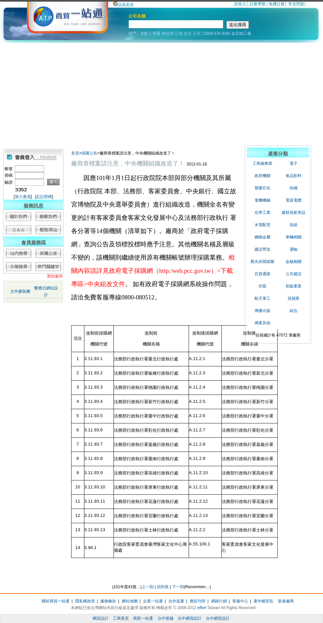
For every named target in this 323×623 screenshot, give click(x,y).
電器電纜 (293, 200)
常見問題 (296, 4)
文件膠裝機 (20, 291)
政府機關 (262, 175)
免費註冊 (277, 4)
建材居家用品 (293, 212)
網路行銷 (219, 601)
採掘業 (294, 298)
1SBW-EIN (211, 33)
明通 (157, 33)
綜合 (294, 310)
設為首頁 (123, 4)
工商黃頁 (121, 618)
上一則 (148, 587)
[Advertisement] (161, 92)
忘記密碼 (44, 196)
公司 (197, 33)
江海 (179, 33)
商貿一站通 (143, 618)
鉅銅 (226, 33)
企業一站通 (153, 601)
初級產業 (293, 286)
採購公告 (89, 153)
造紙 (294, 224)
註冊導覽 (257, 4)
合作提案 (176, 601)
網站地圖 (130, 601)
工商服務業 (262, 163)
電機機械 (262, 200)
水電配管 (262, 224)
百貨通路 (262, 274)
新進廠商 (286, 601)
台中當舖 (165, 618)
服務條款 (108, 601)
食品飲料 (293, 175)
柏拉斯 (168, 33)
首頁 (75, 153)
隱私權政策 (85, 601)
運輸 (294, 249)
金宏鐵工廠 (241, 33)
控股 (262, 286)
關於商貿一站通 (55, 601)
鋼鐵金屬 (262, 237)
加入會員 (23, 196)
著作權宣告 (263, 601)
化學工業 (262, 212)
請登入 (240, 4)
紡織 (294, 188)
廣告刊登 (198, 601)
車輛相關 (293, 237)
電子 (294, 163)
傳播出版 (262, 310)
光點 (144, 33)
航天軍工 (262, 298)
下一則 (178, 587)
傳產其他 (262, 323)
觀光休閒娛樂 (262, 261)
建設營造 (262, 249)
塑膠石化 (262, 188)
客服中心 (240, 601)
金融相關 (293, 261)
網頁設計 (101, 618)
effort (202, 607)
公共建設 (293, 274)
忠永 (188, 33)
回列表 (163, 587)
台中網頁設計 (190, 618)
